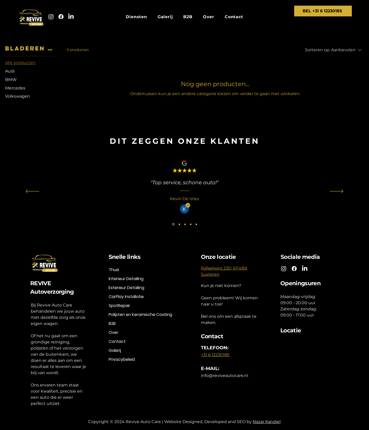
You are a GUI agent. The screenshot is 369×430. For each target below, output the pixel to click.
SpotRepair (119, 306)
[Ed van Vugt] (196, 224)
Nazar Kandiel (267, 421)
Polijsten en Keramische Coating (139, 315)
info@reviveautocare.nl (224, 375)
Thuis (114, 270)
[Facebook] (61, 16)
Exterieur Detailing (126, 288)
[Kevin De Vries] (173, 224)
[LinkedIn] (71, 16)
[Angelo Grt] (179, 224)
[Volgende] (336, 191)
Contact (117, 341)
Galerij (115, 350)
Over (113, 332)
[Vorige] (32, 191)
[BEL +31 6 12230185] (323, 11)
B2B (112, 323)
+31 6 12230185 (215, 354)
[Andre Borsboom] (190, 224)
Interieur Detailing (126, 279)
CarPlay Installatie (126, 297)
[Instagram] (51, 16)
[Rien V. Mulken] (185, 224)
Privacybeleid (122, 359)
